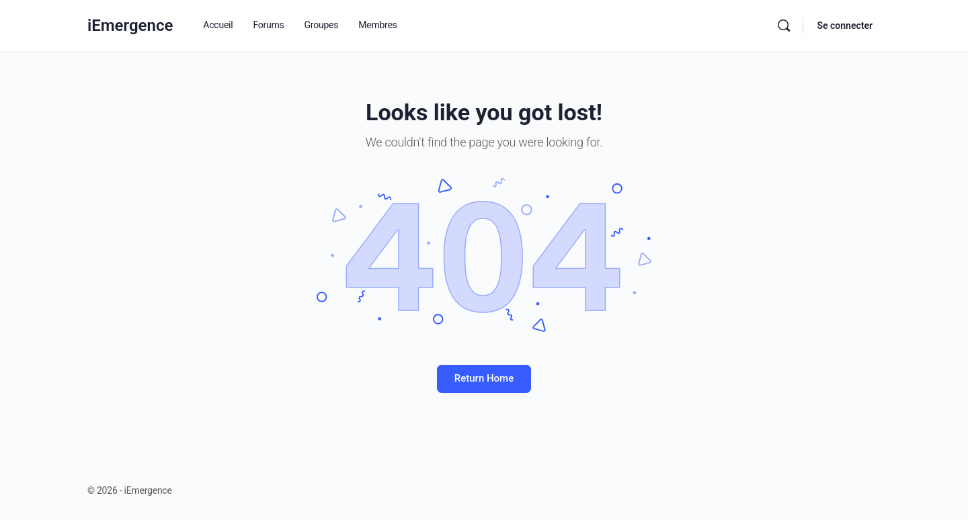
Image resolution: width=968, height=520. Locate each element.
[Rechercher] (783, 25)
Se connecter (845, 25)
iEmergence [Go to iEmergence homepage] (130, 25)
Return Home (484, 378)
